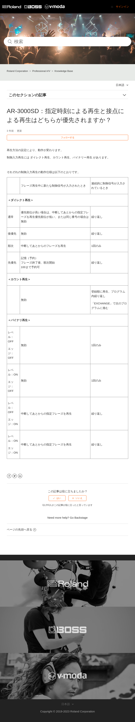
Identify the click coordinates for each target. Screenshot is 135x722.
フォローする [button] (67, 137)
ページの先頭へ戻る (21, 529)
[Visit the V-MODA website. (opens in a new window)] (67, 676)
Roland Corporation (17, 71)
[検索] (67, 41)
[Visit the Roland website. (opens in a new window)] (67, 583)
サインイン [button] (122, 6)
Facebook (9, 476)
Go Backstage (79, 517)
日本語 (120, 85)
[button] (112, 6)
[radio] (57, 498)
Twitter (14, 476)
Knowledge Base (64, 71)
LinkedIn (20, 476)
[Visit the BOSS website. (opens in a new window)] (67, 630)
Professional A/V (41, 71)
